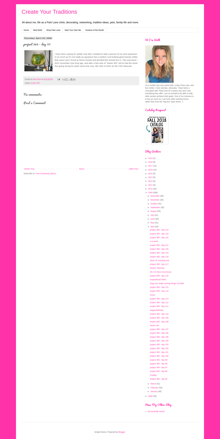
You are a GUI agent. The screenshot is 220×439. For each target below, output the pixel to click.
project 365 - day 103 (159, 344)
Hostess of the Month (94, 30)
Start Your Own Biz (73, 30)
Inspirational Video (158, 279)
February (154, 387)
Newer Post (29, 169)
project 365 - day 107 (159, 329)
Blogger (121, 432)
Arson (152, 295)
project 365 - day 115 (159, 287)
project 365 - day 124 (159, 230)
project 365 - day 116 (159, 276)
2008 (150, 396)
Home (26, 30)
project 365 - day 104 (159, 341)
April (152, 226)
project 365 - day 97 (158, 367)
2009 (150, 192)
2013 (150, 177)
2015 (150, 173)
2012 (150, 181)
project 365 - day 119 (159, 253)
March (153, 384)
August (153, 211)
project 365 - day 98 (158, 364)
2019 (150, 158)
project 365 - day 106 (159, 333)
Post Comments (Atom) (46, 173)
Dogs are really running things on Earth (167, 283)
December (155, 196)
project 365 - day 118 (159, 257)
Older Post (133, 169)
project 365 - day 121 (159, 245)
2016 (150, 170)
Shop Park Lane (53, 30)
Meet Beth (37, 30)
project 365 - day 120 (159, 249)
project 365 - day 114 (159, 291)
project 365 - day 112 (159, 302)
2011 (150, 185)
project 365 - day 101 (159, 352)
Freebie (153, 375)
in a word (154, 241)
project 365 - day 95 (158, 379)
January (154, 391)
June (152, 219)
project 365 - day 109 (159, 318)
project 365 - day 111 (159, 306)
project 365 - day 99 (158, 360)
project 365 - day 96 (158, 371)
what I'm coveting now (159, 260)
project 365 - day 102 (159, 348)
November (155, 200)
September (155, 207)
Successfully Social (156, 411)
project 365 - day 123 (159, 234)
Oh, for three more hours (160, 272)
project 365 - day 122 (159, 237)
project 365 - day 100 (159, 356)
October (154, 203)
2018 (150, 162)
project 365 (35, 83)
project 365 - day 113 (159, 299)
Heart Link (154, 325)
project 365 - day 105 (159, 337)
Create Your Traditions (49, 12)
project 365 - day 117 (159, 264)
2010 (150, 189)
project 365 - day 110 (159, 314)
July (152, 215)
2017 (150, 166)
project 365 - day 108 (159, 322)
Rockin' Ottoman (157, 268)
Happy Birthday (156, 310)
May (152, 223)
